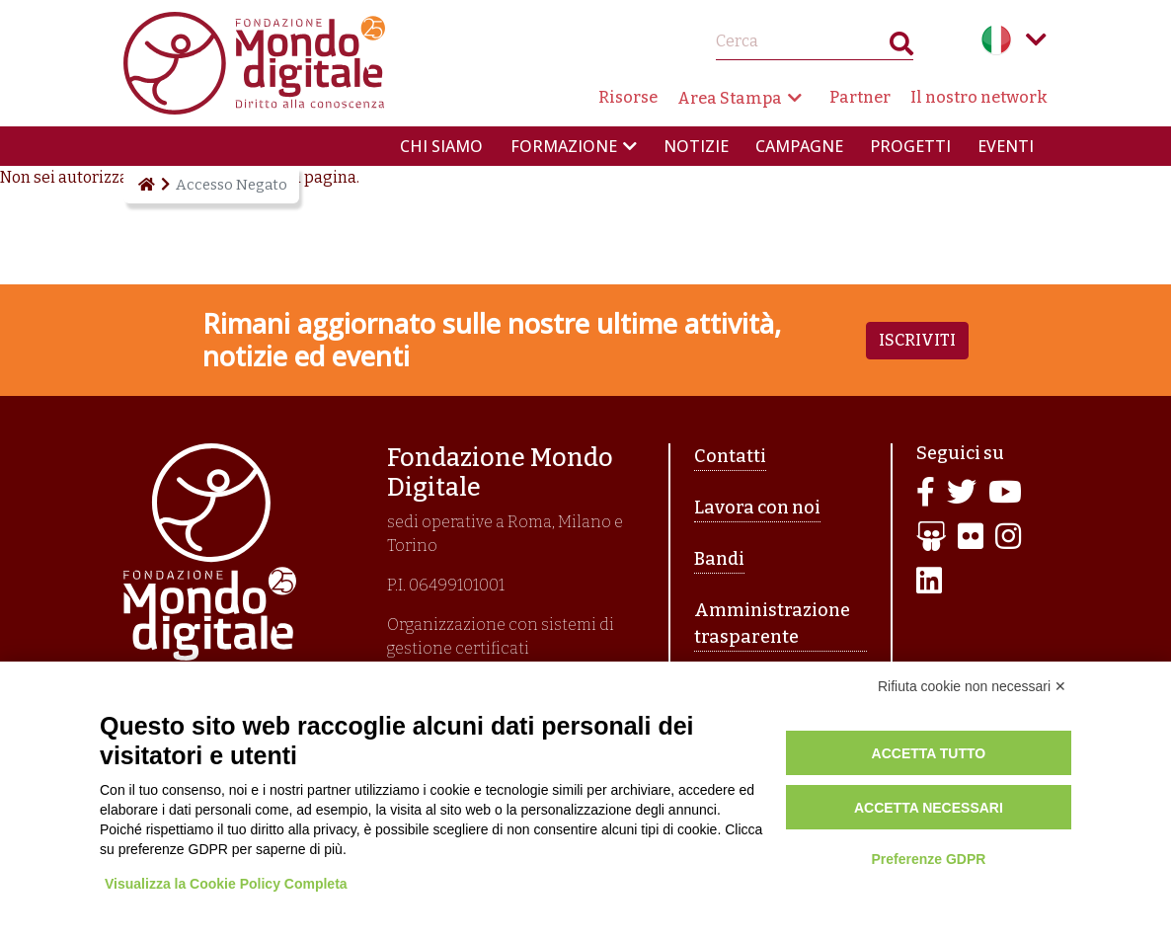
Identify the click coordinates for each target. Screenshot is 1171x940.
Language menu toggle (1036, 39)
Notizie (696, 146)
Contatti (730, 456)
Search (901, 47)
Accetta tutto (929, 753)
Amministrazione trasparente (772, 623)
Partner (860, 97)
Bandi (719, 559)
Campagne (799, 146)
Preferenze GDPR (928, 859)
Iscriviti (917, 340)
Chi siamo (441, 146)
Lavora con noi (757, 507)
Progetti (910, 146)
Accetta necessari (928, 808)
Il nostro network (979, 97)
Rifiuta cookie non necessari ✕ (972, 686)
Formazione (563, 146)
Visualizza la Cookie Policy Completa (226, 884)
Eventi (1005, 146)
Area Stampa (729, 98)
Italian (996, 39)
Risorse (628, 97)
